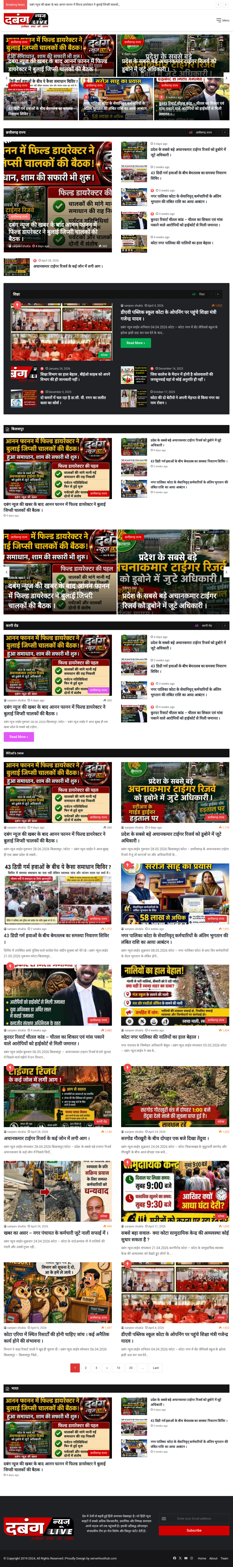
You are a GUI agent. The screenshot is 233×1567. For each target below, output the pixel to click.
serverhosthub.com (103, 1558)
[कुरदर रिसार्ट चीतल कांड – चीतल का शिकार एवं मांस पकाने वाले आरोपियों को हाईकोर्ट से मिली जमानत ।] (191, 99)
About (213, 1558)
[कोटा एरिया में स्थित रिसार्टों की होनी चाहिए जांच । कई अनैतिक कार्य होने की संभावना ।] (58, 1292)
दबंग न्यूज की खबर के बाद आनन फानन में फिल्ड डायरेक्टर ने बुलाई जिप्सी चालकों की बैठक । (59, 596)
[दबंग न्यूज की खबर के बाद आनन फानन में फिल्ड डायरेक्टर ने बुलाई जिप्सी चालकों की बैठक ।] (60, 55)
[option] (116, 77)
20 (131, 1368)
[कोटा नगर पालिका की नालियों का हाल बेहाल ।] (134, 244)
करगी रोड (207, 625)
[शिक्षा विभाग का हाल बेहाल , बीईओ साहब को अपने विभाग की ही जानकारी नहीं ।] (24, 374)
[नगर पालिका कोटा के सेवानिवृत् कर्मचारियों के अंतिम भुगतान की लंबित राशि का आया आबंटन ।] (116, 99)
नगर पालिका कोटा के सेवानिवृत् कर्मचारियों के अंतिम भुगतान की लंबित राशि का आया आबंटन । (115, 108)
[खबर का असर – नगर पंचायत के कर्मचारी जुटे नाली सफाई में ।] (58, 1191)
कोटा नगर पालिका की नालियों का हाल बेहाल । (182, 243)
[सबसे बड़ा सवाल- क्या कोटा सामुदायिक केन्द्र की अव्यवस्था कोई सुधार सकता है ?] (175, 1191)
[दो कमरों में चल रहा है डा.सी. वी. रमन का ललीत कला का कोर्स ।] (24, 398)
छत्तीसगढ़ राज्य (19, 42)
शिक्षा (202, 294)
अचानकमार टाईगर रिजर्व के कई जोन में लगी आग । (68, 266)
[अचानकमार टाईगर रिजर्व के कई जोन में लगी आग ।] (17, 267)
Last (156, 1368)
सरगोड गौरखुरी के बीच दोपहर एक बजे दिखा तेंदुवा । (165, 1138)
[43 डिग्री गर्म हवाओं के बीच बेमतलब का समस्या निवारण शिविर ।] (41, 99)
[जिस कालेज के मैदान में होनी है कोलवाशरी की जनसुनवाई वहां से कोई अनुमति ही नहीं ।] (134, 375)
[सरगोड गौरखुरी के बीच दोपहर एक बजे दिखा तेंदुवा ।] (175, 1096)
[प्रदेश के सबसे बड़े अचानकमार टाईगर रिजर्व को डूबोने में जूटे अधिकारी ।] (173, 55)
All (190, 132)
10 (118, 1368)
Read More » (136, 343)
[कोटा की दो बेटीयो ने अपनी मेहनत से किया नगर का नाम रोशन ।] (134, 398)
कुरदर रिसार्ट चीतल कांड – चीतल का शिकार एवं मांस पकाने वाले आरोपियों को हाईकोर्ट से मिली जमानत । (191, 108)
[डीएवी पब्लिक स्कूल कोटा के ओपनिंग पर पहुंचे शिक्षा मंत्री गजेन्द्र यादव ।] (61, 331)
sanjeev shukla (21, 246)
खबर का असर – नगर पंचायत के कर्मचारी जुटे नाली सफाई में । (56, 1233)
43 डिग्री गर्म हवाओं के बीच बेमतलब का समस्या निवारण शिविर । (189, 461)
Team (225, 1558)
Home (202, 1558)
